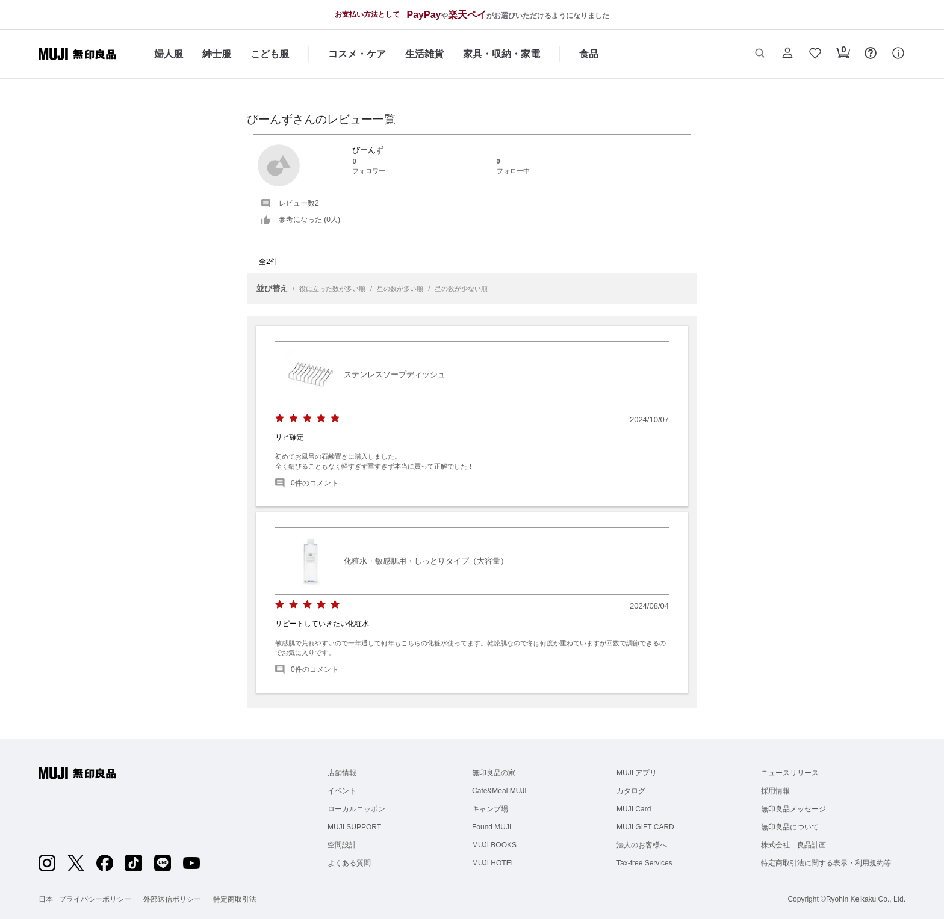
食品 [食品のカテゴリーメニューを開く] (588, 54)
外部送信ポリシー (172, 899)
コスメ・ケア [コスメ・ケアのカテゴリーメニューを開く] (357, 54)
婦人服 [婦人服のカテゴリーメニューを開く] (168, 54)
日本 (46, 899)
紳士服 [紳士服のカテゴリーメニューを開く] (216, 54)
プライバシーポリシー (95, 899)
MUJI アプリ (636, 773)
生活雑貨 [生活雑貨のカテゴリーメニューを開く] (424, 54)
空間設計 (342, 845)
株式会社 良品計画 (793, 845)
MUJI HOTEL (493, 863)
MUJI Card (633, 809)
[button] (760, 54)
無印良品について (790, 827)
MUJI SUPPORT (354, 827)
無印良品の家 (493, 773)
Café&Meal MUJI (499, 791)
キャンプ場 (490, 809)
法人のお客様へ (641, 845)
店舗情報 (342, 773)
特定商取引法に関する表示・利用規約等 (826, 863)
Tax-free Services (644, 863)
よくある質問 (349, 863)
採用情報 (775, 791)
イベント (342, 791)
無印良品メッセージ (793, 809)
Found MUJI (491, 827)
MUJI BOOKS (494, 845)
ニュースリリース (790, 773)
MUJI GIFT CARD (645, 827)
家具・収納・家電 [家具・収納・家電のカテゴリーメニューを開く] (501, 54)
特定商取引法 (234, 899)
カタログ (630, 791)
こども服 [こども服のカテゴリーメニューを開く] (269, 54)
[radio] (279, 418)
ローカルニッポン (356, 809)
